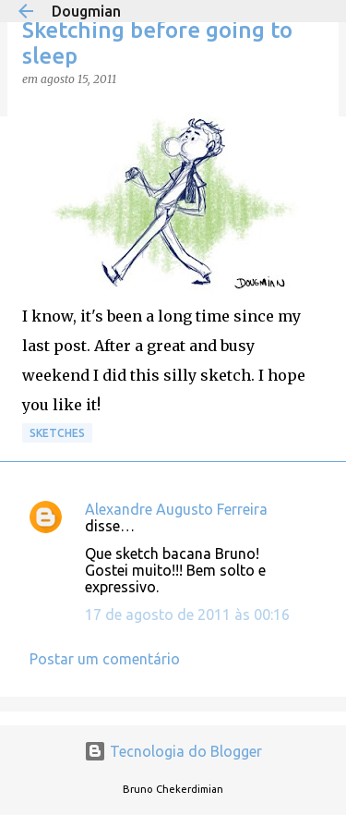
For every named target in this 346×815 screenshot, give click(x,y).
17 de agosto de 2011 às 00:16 (187, 614)
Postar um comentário (105, 659)
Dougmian (86, 11)
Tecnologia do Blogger (173, 751)
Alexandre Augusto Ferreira (176, 509)
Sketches (57, 433)
